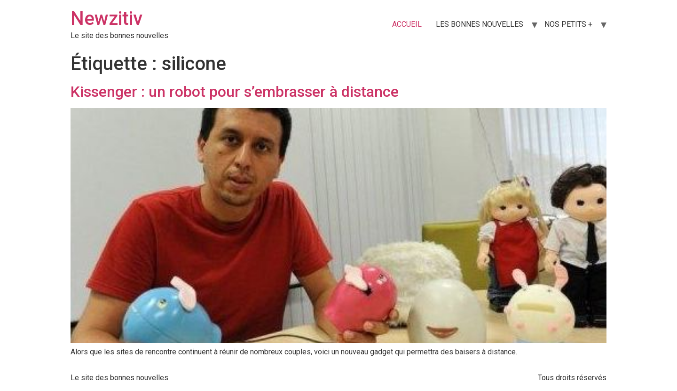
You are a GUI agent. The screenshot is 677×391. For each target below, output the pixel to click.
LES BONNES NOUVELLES (479, 24)
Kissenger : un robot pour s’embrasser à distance (235, 92)
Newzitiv (106, 19)
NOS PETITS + (568, 24)
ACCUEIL (407, 24)
